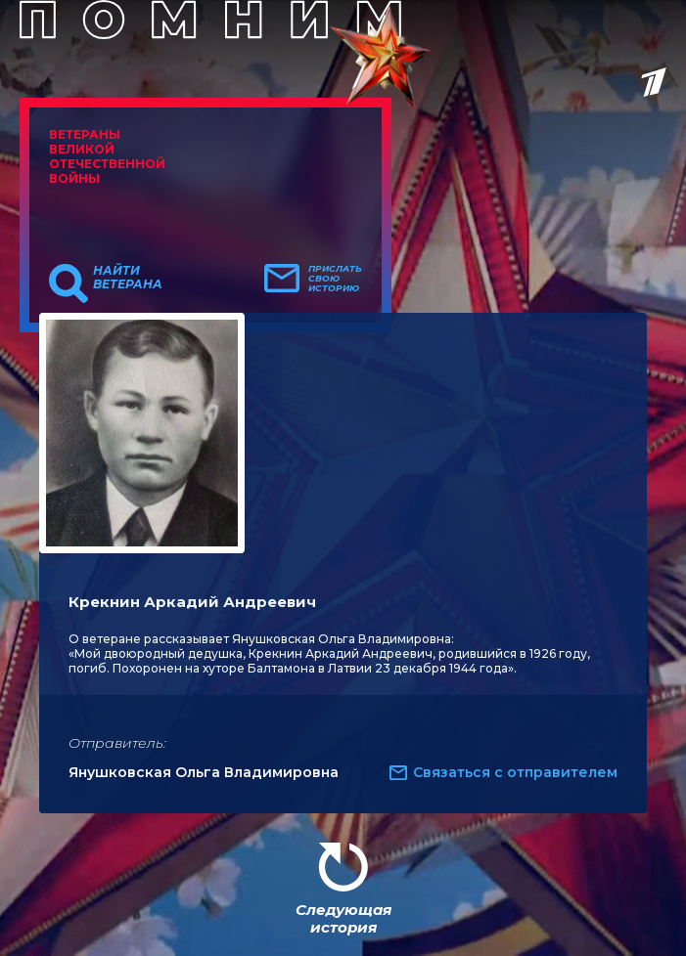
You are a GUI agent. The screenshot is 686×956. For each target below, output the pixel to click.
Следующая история (343, 918)
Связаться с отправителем (515, 772)
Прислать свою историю (335, 278)
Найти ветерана (127, 277)
